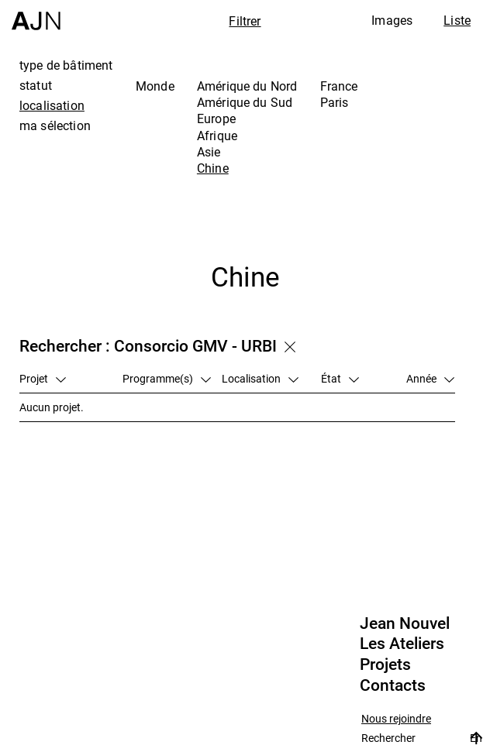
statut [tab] (35, 85)
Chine (213, 168)
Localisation (260, 378)
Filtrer (245, 20)
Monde (155, 85)
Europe (216, 118)
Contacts (393, 685)
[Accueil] (36, 15)
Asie (209, 151)
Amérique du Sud (244, 102)
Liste (457, 20)
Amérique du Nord (247, 85)
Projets (385, 664)
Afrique (217, 135)
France (339, 85)
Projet (42, 378)
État (340, 378)
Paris (334, 102)
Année (430, 378)
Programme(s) (166, 378)
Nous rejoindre (396, 719)
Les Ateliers (402, 644)
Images (391, 20)
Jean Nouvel (405, 623)
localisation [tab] (52, 105)
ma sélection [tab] (55, 125)
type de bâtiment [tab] (66, 65)
